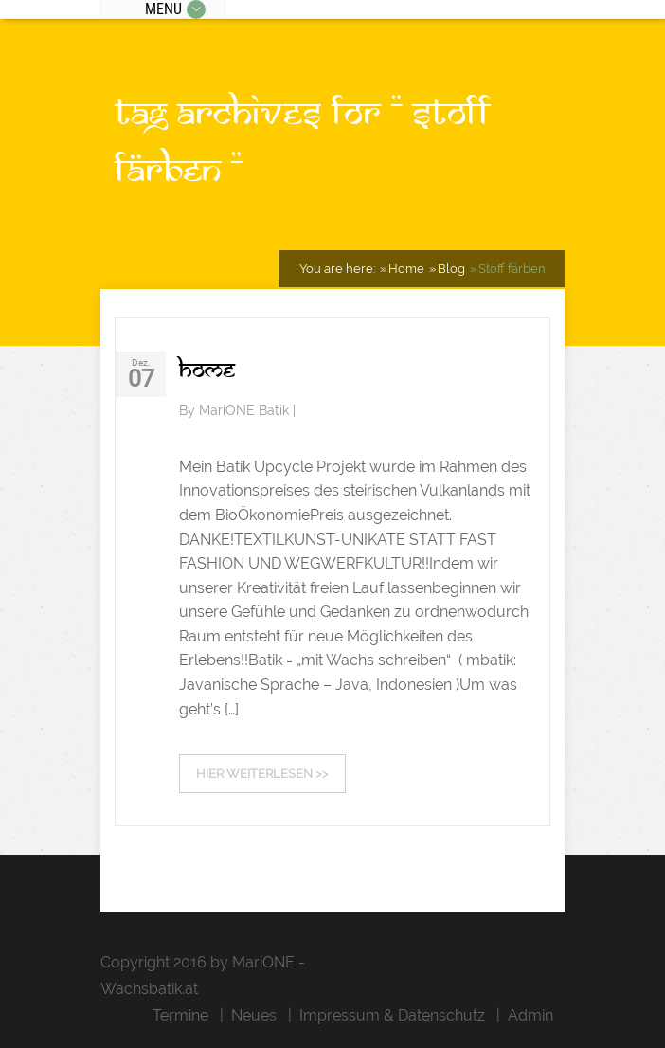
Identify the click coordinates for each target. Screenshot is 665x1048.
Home (207, 370)
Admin (530, 1015)
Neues (254, 1015)
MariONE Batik (246, 410)
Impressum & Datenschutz (392, 1015)
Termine (180, 1015)
